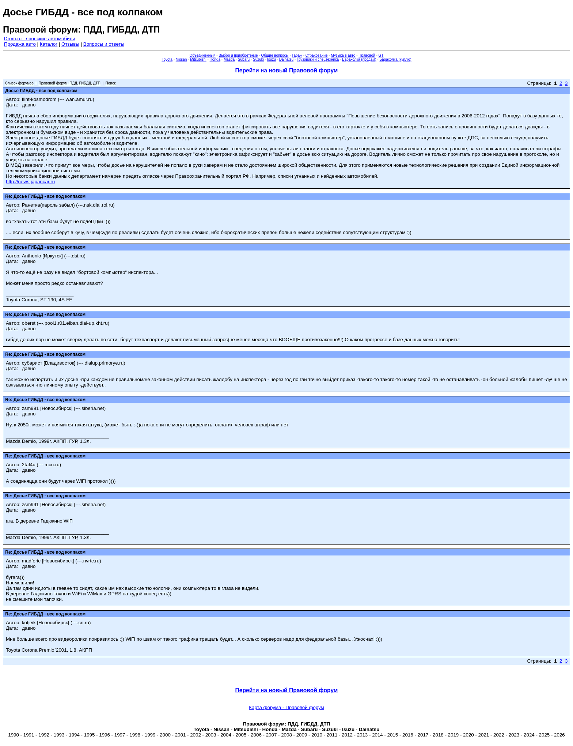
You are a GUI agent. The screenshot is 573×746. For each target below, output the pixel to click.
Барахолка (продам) (359, 59)
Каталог (48, 44)
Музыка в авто (343, 55)
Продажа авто (20, 44)
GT (381, 55)
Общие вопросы (275, 55)
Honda (215, 59)
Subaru (244, 59)
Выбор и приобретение (238, 55)
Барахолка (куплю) (395, 59)
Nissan (181, 59)
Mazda (229, 59)
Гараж (297, 55)
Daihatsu (286, 59)
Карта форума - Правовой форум (286, 707)
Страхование (317, 55)
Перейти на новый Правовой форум (286, 70)
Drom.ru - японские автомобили (39, 38)
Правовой (366, 55)
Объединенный (203, 55)
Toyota (167, 59)
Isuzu (271, 59)
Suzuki (258, 59)
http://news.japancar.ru (30, 181)
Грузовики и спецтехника (318, 59)
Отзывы (70, 44)
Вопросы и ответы (103, 44)
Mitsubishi (198, 59)
